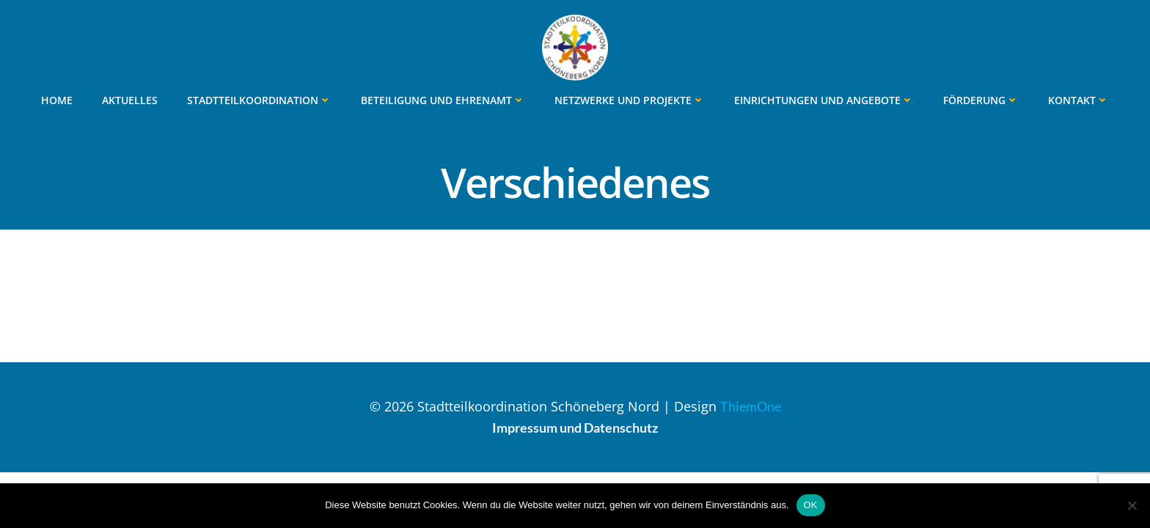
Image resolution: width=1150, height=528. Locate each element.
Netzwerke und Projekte (629, 100)
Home (57, 100)
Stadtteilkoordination (259, 100)
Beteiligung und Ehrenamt (443, 100)
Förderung (981, 100)
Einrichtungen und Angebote (824, 100)
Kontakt (1078, 100)
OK (811, 504)
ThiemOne (750, 406)
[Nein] (1131, 505)
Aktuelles (130, 100)
